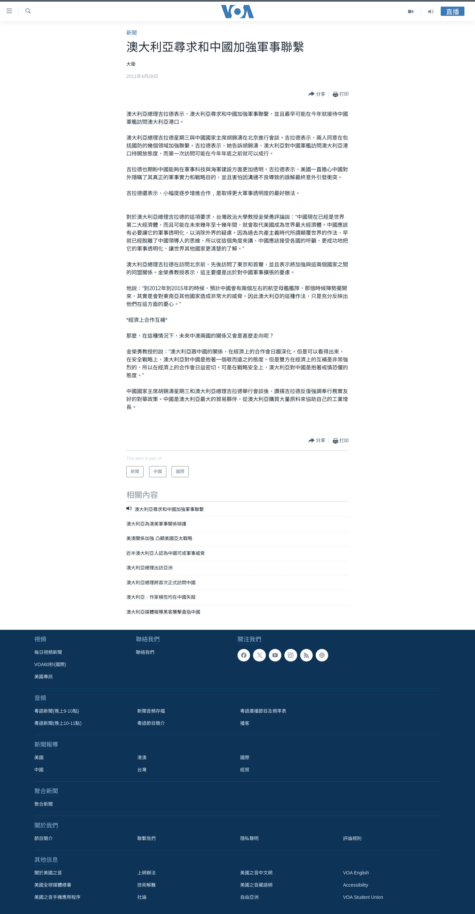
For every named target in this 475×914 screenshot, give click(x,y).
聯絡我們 (145, 652)
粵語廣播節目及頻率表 (263, 711)
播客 (244, 723)
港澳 (141, 757)
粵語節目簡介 (151, 723)
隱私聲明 (249, 838)
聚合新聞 (43, 804)
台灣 (141, 769)
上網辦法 (146, 872)
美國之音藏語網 (256, 885)
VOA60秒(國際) (50, 664)
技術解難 (146, 885)
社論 (141, 897)
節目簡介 (43, 838)
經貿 (244, 769)
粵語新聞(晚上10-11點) (57, 723)
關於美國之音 (48, 872)
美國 (39, 757)
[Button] (316, 94)
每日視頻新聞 (48, 652)
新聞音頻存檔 (151, 711)
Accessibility (355, 885)
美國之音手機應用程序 (57, 897)
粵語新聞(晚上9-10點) (56, 711)
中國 (39, 769)
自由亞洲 (249, 897)
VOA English (356, 872)
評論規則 (352, 838)
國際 (244, 757)
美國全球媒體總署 (52, 885)
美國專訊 (43, 676)
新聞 (131, 33)
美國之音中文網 (256, 872)
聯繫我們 (146, 838)
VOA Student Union (363, 897)
